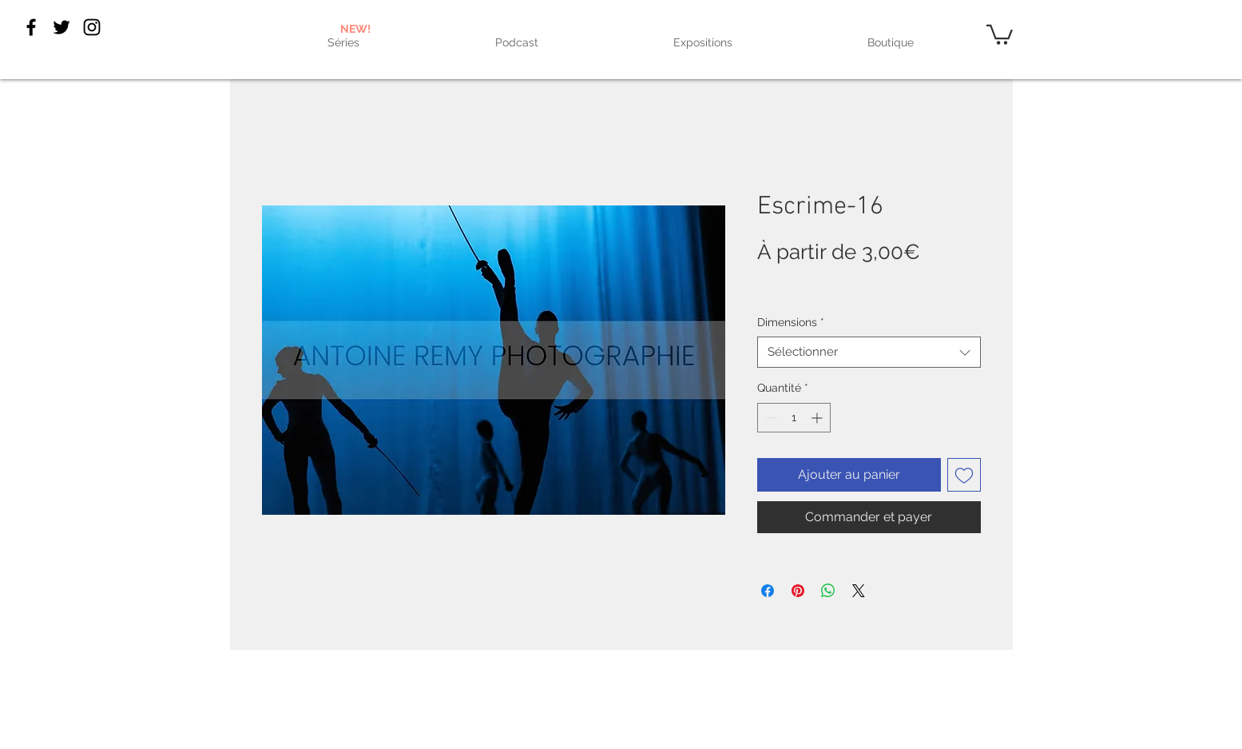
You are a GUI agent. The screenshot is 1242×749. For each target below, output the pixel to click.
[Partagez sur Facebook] (767, 590)
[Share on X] (858, 590)
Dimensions (790, 322)
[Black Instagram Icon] (92, 27)
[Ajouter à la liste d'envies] (964, 475)
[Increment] (818, 418)
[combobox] (869, 352)
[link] (999, 33)
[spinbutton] (794, 418)
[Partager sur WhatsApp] (828, 590)
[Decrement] (770, 418)
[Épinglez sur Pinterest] (797, 590)
